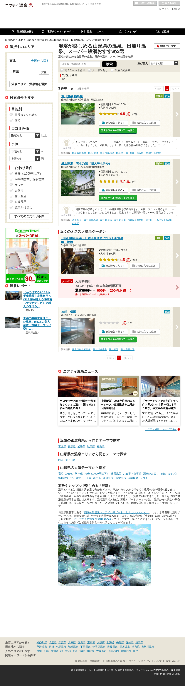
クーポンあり (100, 70)
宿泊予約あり (122, 70)
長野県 (120, 642)
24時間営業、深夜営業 (30, 179)
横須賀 (54, 650)
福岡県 (139, 642)
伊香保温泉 (98, 646)
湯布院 (135, 646)
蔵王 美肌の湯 (91, 220)
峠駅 (132, 153)
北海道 (110, 642)
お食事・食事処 (132, 473)
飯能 (82, 650)
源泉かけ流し (151, 473)
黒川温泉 (125, 646)
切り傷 (79, 473)
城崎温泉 (73, 646)
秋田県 (91, 446)
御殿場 (90, 650)
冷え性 (69, 473)
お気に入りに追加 (146, 122)
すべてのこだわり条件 (29, 216)
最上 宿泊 (113, 349)
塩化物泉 (63, 478)
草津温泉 (42, 646)
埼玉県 (53, 642)
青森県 (72, 446)
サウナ (144, 478)
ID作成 (176, 8)
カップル (173, 473)
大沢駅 (149, 153)
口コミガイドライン (139, 661)
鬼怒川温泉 (147, 646)
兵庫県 (72, 642)
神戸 (135, 650)
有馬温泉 (61, 646)
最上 (67, 459)
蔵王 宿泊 (77, 220)
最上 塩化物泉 (100, 349)
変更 (43, 72)
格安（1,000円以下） (97, 473)
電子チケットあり (74, 70)
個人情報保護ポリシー (82, 670)
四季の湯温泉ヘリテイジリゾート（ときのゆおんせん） (116, 512)
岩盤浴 (19, 190)
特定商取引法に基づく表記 (109, 670)
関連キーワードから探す (20, 655)
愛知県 (130, 642)
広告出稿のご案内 (115, 661)
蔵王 (75, 459)
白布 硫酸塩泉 (79, 153)
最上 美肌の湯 (127, 349)
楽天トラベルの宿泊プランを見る (117, 130)
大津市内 (126, 650)
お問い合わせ (173, 661)
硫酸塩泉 (133, 478)
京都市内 (113, 650)
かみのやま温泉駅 (163, 220)
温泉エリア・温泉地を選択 (29, 84)
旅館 (163, 473)
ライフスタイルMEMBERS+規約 (152, 670)
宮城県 (62, 446)
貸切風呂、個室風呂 (114, 478)
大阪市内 (101, 650)
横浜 (39, 650)
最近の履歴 (169, 3)
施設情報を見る (114, 122)
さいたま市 (71, 650)
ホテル (97, 478)
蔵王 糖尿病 (106, 220)
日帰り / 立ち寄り (26, 114)
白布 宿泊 (93, 153)
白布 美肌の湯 (107, 153)
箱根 (51, 646)
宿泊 (60, 473)
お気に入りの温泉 (145, 3)
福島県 (101, 446)
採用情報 (175, 670)
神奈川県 (42, 642)
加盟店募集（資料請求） (88, 661)
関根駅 (157, 153)
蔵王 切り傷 (120, 220)
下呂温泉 (85, 646)
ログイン (164, 8)
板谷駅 (140, 153)
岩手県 (81, 446)
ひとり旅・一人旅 (80, 478)
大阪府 (101, 642)
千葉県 (62, 642)
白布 (60, 459)
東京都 (91, 642)
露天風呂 (116, 473)
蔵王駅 (149, 220)
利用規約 (129, 670)
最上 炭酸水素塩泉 (81, 349)
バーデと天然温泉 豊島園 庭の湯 (93, 519)
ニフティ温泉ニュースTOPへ (160, 429)
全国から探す (40, 60)
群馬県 (81, 642)
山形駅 (75, 223)
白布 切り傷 (122, 153)
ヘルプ (158, 661)
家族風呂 (20, 201)
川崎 (46, 650)
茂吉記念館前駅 (135, 220)
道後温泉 (112, 646)
